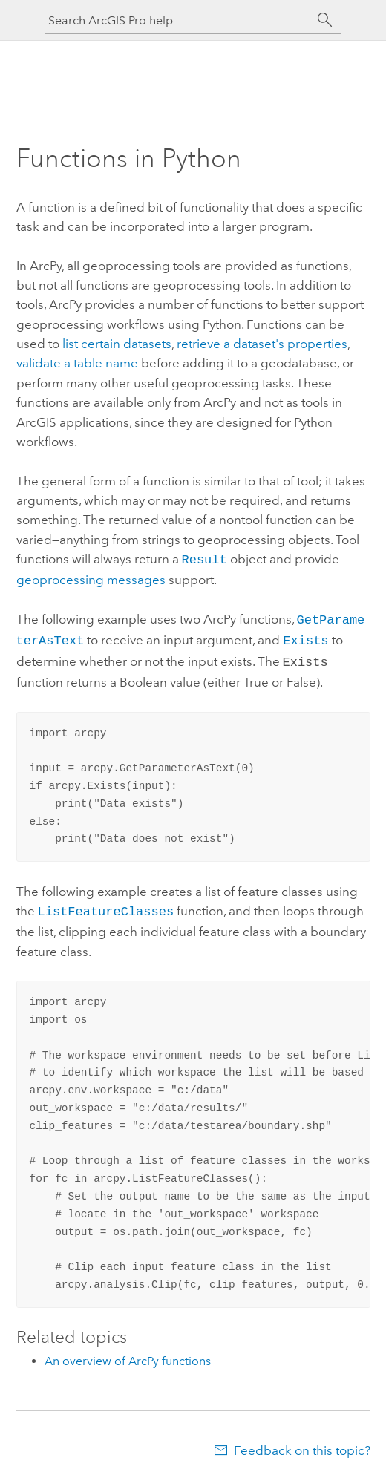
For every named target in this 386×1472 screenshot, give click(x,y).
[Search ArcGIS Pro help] (178, 20)
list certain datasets (116, 343)
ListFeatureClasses (106, 904)
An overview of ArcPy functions (128, 1354)
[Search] (325, 20)
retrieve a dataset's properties (262, 343)
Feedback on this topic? (302, 1443)
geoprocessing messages (91, 578)
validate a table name (77, 363)
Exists (305, 636)
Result (204, 558)
